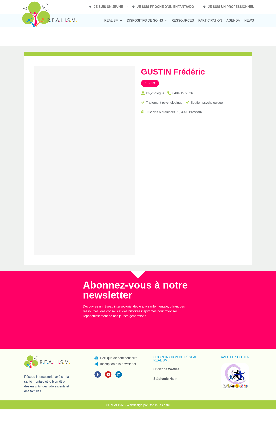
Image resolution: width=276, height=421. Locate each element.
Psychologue (155, 93)
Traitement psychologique (164, 102)
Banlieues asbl (159, 405)
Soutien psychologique (207, 102)
